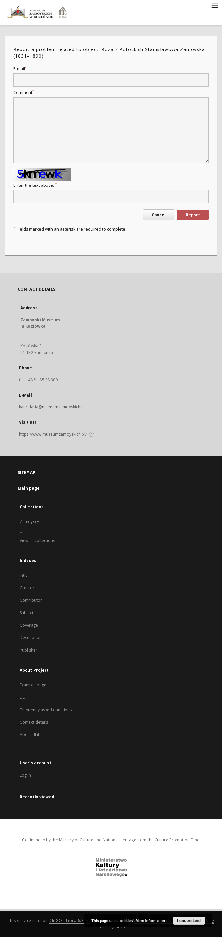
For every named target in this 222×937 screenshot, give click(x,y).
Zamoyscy (29, 521)
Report (193, 215)
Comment (23, 92)
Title (24, 575)
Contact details (34, 722)
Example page (33, 685)
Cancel (159, 215)
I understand (189, 920)
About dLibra (32, 734)
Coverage (29, 625)
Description (31, 637)
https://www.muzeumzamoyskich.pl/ (56, 434)
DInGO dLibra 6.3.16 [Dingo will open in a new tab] (69, 920)
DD (23, 697)
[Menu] (214, 5)
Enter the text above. (35, 185)
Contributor (31, 600)
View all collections (37, 540)
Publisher (28, 650)
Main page (29, 488)
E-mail (20, 68)
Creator (27, 588)
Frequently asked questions (46, 710)
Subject (26, 612)
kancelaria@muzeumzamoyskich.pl (52, 407)
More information (150, 921)
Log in (25, 775)
